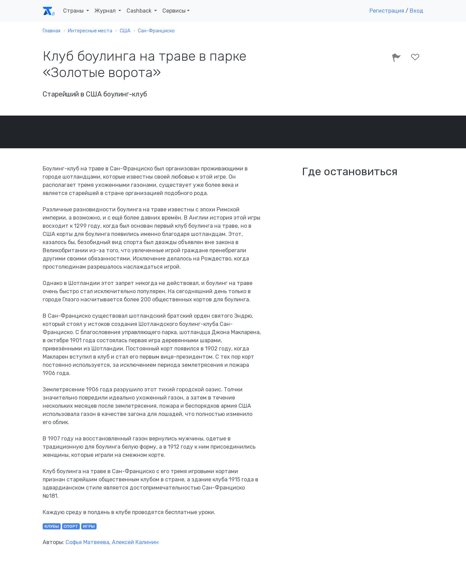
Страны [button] (74, 10)
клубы (51, 526)
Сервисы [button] (174, 10)
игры (89, 526)
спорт (70, 526)
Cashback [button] (140, 10)
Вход (416, 10)
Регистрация (386, 10)
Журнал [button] (105, 10)
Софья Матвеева (87, 542)
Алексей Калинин (135, 542)
